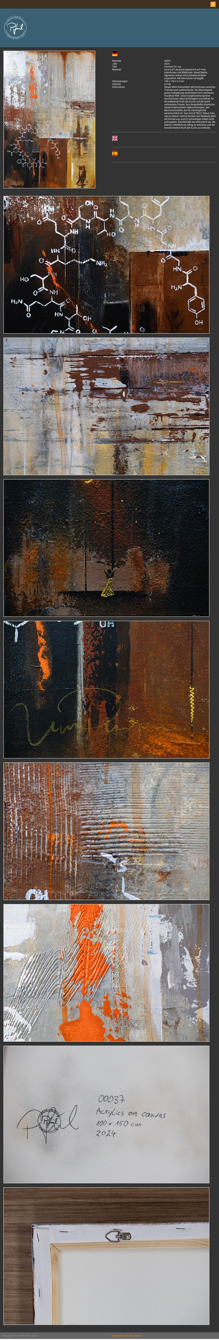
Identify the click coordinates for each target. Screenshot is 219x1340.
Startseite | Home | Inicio (126, 1335)
